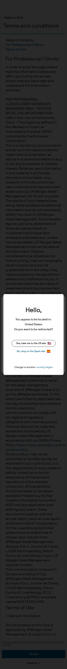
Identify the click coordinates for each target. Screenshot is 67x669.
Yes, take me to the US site (33, 343)
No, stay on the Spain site (33, 351)
